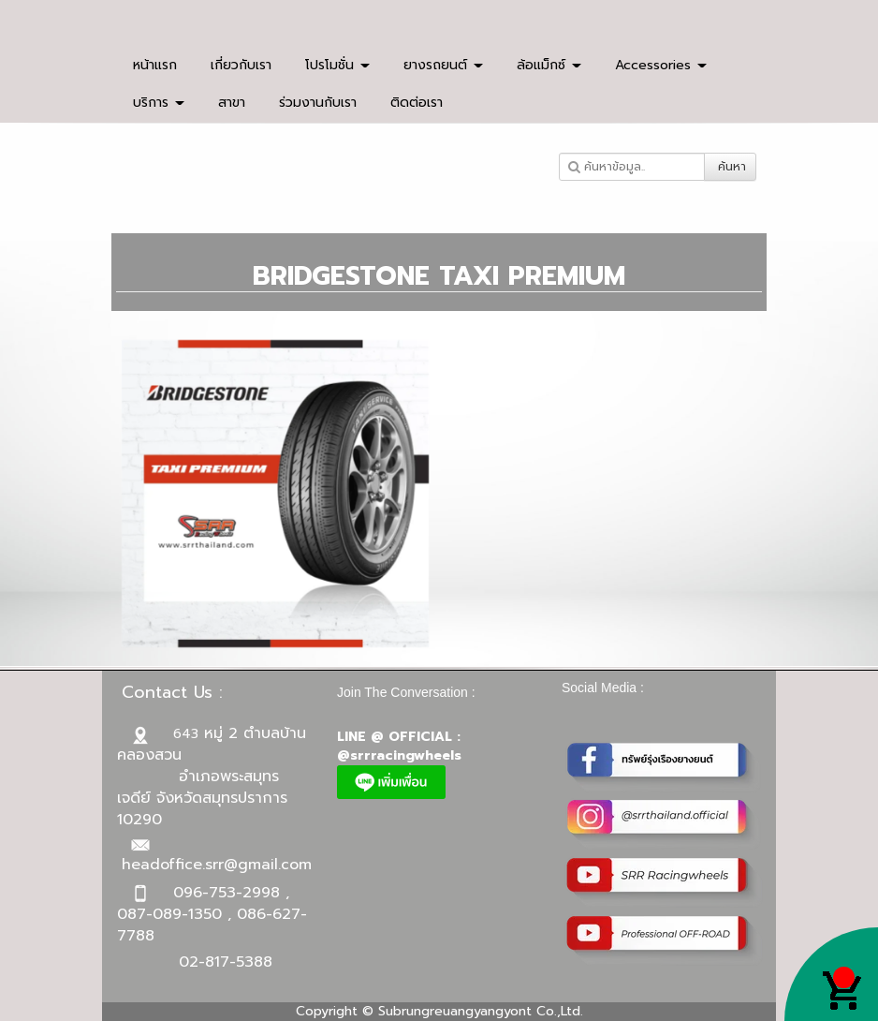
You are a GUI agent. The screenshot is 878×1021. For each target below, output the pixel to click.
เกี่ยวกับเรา (241, 65)
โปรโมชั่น (337, 65)
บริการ (158, 102)
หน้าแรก (155, 65)
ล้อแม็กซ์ (549, 65)
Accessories (661, 65)
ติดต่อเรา (416, 102)
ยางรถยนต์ (443, 65)
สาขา (231, 102)
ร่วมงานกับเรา (318, 102)
